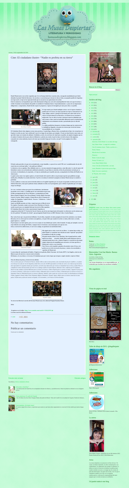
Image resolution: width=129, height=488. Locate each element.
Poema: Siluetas (96, 149)
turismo (118, 230)
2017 (92, 126)
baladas (101, 218)
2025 (92, 105)
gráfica (105, 223)
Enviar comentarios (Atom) (22, 382)
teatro (98, 207)
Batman (103, 209)
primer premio (102, 228)
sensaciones (91, 230)
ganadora (99, 223)
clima (105, 219)
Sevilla (105, 214)
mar (94, 225)
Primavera (94, 155)
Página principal (93, 94)
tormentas (115, 230)
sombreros (101, 230)
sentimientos (96, 230)
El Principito (99, 211)
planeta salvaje (110, 226)
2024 (92, 108)
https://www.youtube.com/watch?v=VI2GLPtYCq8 (39, 310)
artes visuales (114, 216)
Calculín (118, 209)
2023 (92, 110)
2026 (92, 102)
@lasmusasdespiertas (99, 245)
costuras (118, 219)
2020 (92, 118)
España (104, 211)
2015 (92, 199)
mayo (94, 185)
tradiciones (95, 209)
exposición (106, 221)
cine (104, 207)
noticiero (116, 225)
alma (101, 207)
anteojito (104, 216)
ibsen (116, 223)
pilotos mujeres (104, 226)
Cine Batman (94, 211)
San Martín (101, 214)
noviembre (95, 134)
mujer (106, 225)
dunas (102, 221)
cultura (94, 221)
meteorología (102, 225)
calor (104, 218)
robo (119, 228)
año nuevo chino (95, 218)
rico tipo (116, 228)
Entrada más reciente (16, 378)
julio (94, 180)
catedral (94, 219)
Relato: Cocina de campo (98, 157)
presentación (95, 228)
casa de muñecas (116, 218)
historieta (113, 223)
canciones (107, 218)
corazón (112, 219)
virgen (99, 232)
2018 (92, 124)
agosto (94, 177)
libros (111, 207)
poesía (90, 209)
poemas (118, 226)
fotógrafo (94, 223)
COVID (111, 209)
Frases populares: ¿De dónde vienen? (25, 405)
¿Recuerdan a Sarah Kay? (22, 387)
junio (94, 182)
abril (94, 187)
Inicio (49, 378)
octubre (95, 137)
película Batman (92, 226)
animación (101, 216)
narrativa (109, 225)
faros (110, 221)
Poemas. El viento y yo (98, 160)
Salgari (97, 214)
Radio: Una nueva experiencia (99, 171)
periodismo (98, 226)
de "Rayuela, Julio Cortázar (99, 173)
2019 (92, 121)
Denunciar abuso (94, 236)
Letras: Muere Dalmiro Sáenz (99, 163)
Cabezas (115, 209)
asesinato (118, 216)
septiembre (95, 139)
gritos (103, 223)
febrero (94, 193)
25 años (100, 209)
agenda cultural (92, 216)
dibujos (107, 207)
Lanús (119, 211)
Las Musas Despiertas (99, 244)
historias (109, 223)
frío (97, 223)
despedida (98, 221)
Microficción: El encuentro (99, 152)
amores (96, 216)
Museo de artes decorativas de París (110, 212)
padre (119, 225)
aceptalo (118, 214)
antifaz (108, 216)
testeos (108, 230)
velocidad (96, 232)
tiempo (111, 230)
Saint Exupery (92, 214)
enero (94, 195)
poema (118, 207)
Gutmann (116, 211)
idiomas (118, 223)
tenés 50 (105, 230)
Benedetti (107, 209)
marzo (94, 190)
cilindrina (101, 219)
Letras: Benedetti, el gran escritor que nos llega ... (104, 168)
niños (113, 225)
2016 (92, 129)
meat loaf (97, 225)
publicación (107, 228)
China (90, 211)
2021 (92, 116)
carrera (111, 218)
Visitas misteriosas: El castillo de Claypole (26, 396)
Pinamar (118, 212)
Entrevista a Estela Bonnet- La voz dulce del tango (104, 141)
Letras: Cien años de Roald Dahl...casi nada (103, 165)
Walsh (112, 214)
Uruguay (109, 214)
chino (98, 219)
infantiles (91, 225)
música (115, 207)
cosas (116, 219)
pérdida (112, 228)
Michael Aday (96, 212)
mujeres (92, 207)
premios (90, 228)
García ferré (111, 211)
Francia (107, 211)
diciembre (95, 131)
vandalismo (91, 232)
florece (90, 223)
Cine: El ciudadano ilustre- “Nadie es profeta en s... (105, 147)
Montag (100, 212)
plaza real (115, 226)
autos (90, 218)
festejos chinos (114, 221)
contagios (108, 219)
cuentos (90, 221)
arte (110, 216)
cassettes (91, 219)
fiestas (119, 221)
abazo (115, 214)
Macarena (91, 212)
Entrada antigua (80, 378)
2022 (92, 113)
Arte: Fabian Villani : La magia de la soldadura (103, 144)
